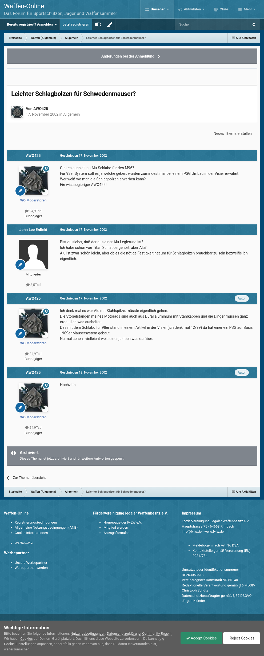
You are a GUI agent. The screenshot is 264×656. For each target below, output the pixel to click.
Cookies (26, 639)
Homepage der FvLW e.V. (122, 522)
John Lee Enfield (33, 230)
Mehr (248, 9)
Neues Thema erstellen (233, 133)
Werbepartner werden (31, 568)
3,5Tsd (33, 285)
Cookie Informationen (31, 533)
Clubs (224, 9)
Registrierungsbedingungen (36, 522)
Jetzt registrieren (75, 24)
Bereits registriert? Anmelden (32, 24)
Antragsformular (116, 533)
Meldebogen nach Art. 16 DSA (216, 545)
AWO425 (40, 109)
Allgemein (71, 114)
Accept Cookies (201, 638)
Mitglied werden (115, 527)
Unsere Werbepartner (31, 563)
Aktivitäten (192, 9)
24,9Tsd (33, 211)
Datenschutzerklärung (124, 633)
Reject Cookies (241, 638)
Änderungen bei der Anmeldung (127, 56)
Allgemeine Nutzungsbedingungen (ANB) (46, 527)
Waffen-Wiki (24, 543)
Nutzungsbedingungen (88, 633)
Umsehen (158, 9)
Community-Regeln (156, 633)
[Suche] (196, 24)
